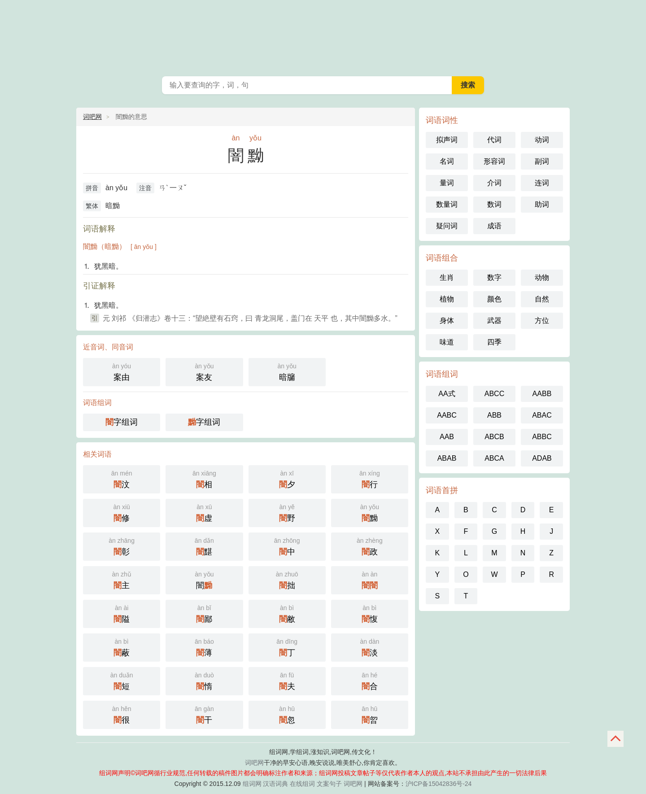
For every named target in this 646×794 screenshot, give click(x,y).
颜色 (494, 299)
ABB (494, 415)
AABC (447, 415)
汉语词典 (275, 783)
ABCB (494, 437)
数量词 (447, 204)
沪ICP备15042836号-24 (439, 783)
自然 (542, 299)
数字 (494, 277)
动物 (542, 277)
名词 (447, 161)
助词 (542, 204)
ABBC (542, 437)
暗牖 (287, 371)
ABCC (494, 393)
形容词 (494, 161)
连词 (542, 183)
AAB (447, 437)
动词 (542, 140)
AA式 (446, 393)
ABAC (542, 415)
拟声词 (447, 140)
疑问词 (447, 226)
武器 (494, 320)
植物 (447, 299)
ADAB (542, 458)
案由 (121, 371)
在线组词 (302, 783)
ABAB (447, 458)
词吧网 (92, 116)
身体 (447, 320)
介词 (494, 183)
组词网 (252, 783)
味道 (447, 342)
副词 (542, 161)
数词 (494, 204)
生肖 (447, 277)
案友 (204, 371)
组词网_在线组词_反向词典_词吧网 (323, 36)
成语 (494, 226)
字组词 (121, 422)
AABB (542, 393)
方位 (542, 320)
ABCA (494, 458)
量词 (447, 183)
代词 (494, 140)
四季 (494, 342)
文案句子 (329, 783)
